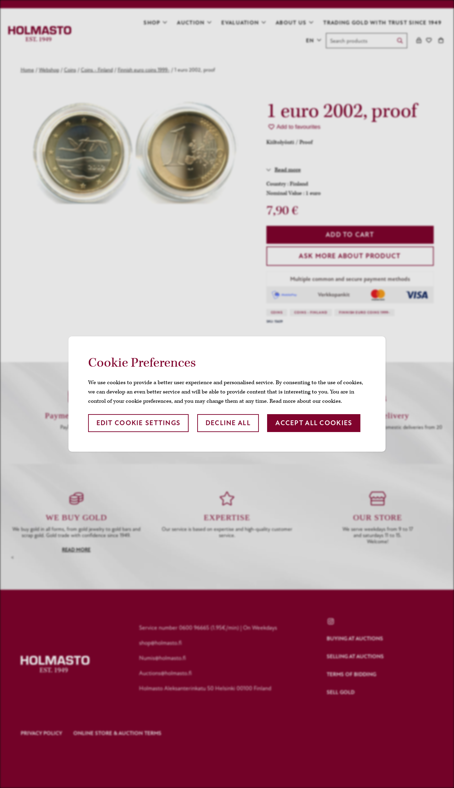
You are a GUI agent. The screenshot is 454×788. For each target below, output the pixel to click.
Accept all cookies (313, 423)
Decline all (228, 423)
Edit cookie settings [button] (138, 423)
